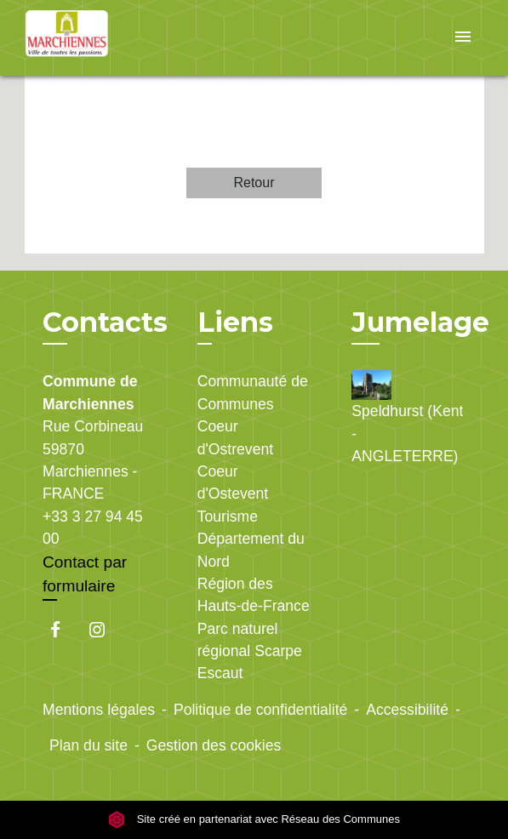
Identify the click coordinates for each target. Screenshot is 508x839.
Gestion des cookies (213, 745)
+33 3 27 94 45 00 (93, 527)
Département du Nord (251, 549)
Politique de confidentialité (260, 709)
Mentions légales (99, 709)
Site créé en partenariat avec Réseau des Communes (254, 819)
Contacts (105, 322)
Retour (253, 182)
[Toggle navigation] (463, 38)
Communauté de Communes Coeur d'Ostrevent (252, 415)
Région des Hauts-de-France (253, 594)
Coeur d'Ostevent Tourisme (233, 494)
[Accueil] (88, 38)
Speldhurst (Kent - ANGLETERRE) (407, 417)
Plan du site (88, 745)
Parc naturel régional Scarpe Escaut (249, 651)
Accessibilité (407, 709)
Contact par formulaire (85, 574)
